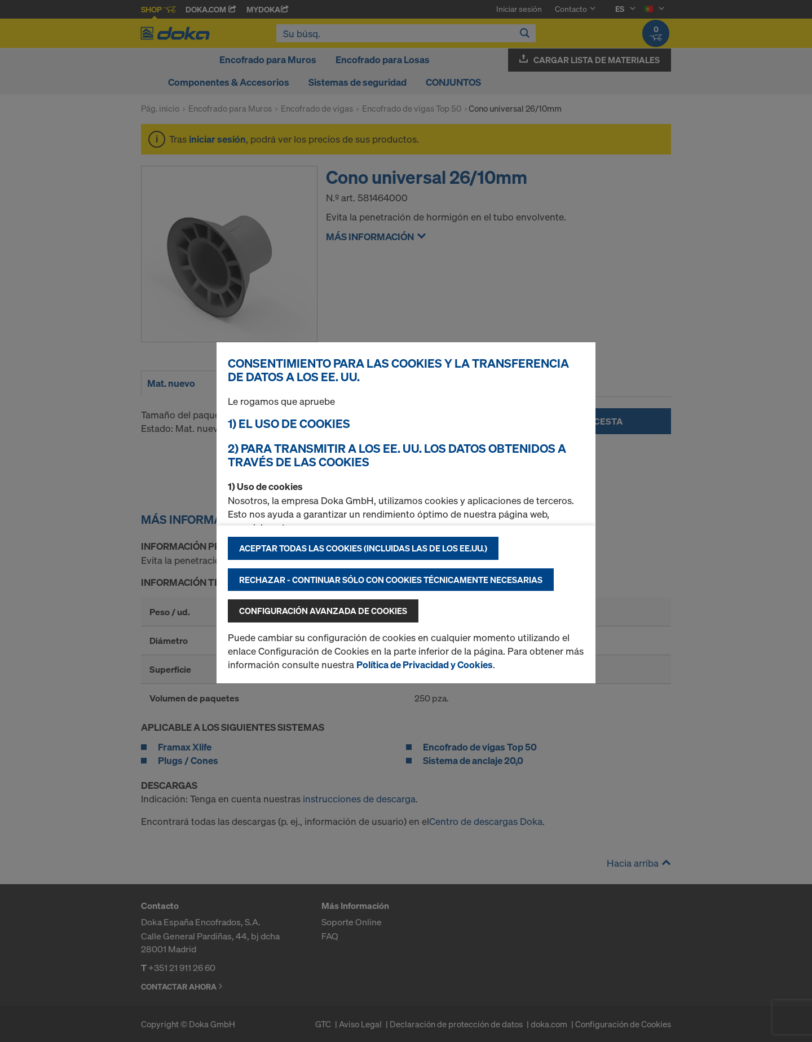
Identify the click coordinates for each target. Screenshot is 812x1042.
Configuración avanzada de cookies (323, 610)
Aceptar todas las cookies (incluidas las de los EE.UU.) (363, 548)
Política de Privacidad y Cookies (424, 664)
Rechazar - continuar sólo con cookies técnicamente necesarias (390, 579)
